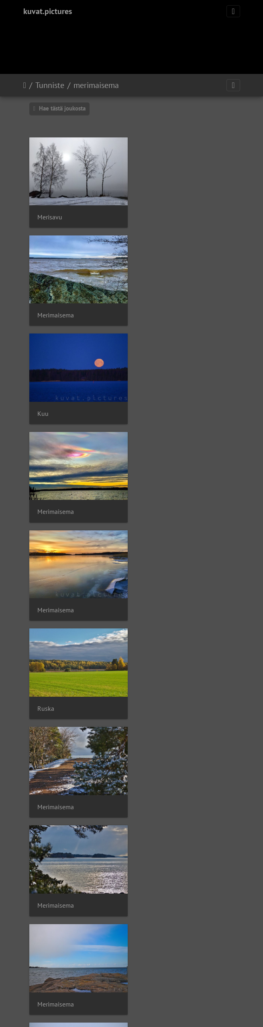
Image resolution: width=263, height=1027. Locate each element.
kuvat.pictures (47, 11)
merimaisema (96, 85)
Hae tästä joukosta (59, 108)
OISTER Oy (120, 983)
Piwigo (148, 967)
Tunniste (49, 85)
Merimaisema (164, 215)
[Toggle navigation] (233, 11)
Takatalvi (158, 604)
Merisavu (49, 215)
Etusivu (24, 85)
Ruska (154, 409)
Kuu (43, 313)
